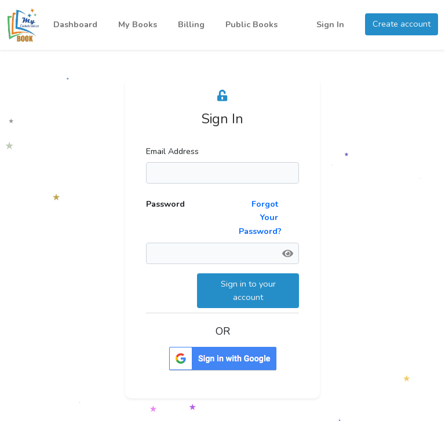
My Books (137, 24)
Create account (402, 24)
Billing (191, 24)
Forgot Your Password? (260, 217)
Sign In (330, 24)
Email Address (172, 151)
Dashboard (75, 24)
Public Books (251, 24)
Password (165, 204)
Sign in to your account (248, 290)
